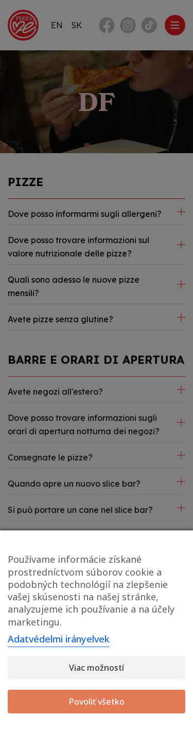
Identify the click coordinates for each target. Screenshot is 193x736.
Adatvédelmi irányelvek (59, 639)
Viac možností (96, 667)
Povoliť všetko (97, 701)
